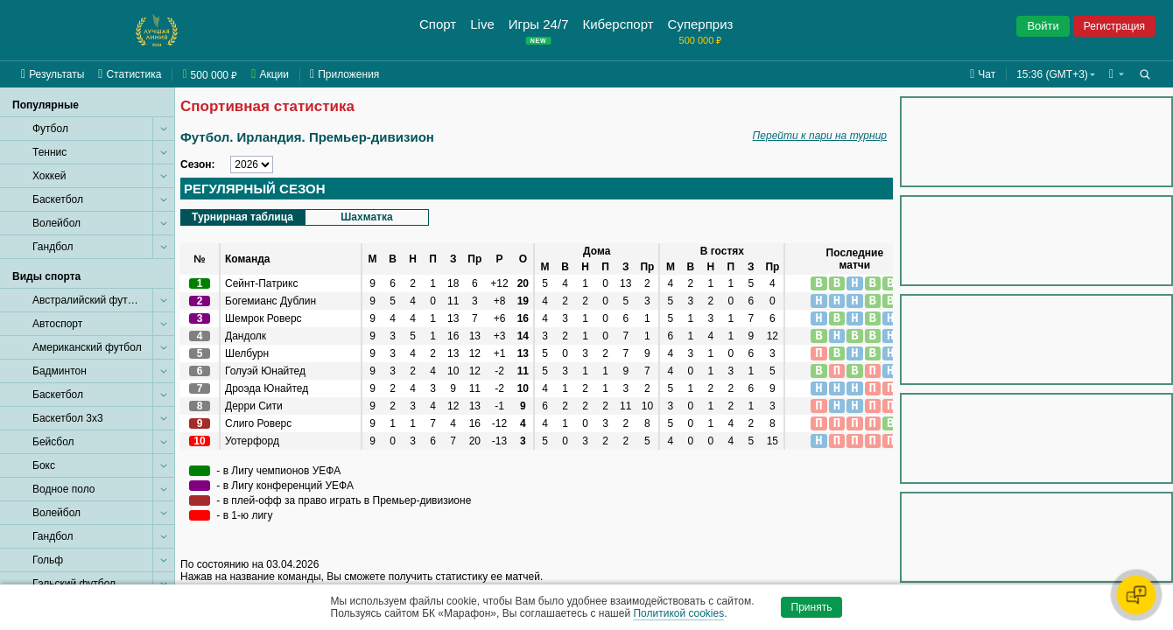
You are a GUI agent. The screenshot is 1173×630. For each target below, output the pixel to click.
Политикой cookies (678, 613)
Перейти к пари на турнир (820, 136)
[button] (1116, 74)
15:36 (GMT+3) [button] (1052, 74)
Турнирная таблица (242, 217)
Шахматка (366, 217)
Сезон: (197, 164)
